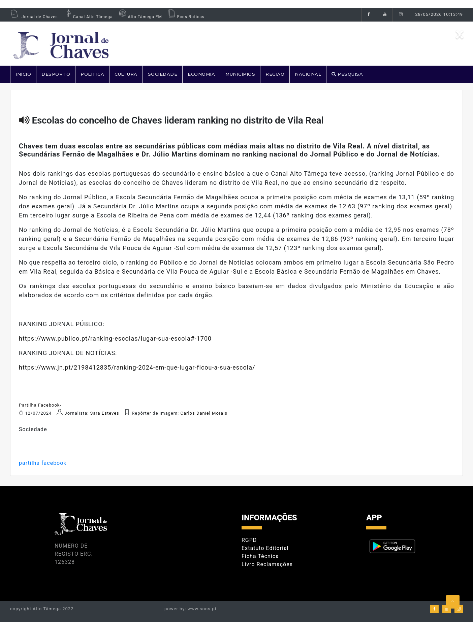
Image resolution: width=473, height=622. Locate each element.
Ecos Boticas (185, 16)
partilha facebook (42, 463)
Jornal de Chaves (34, 16)
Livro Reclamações (267, 564)
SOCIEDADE (163, 74)
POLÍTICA (92, 74)
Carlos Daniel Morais (203, 413)
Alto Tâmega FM (140, 16)
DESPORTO (55, 74)
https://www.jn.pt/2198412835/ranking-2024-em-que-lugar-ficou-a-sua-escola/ (137, 367)
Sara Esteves (105, 413)
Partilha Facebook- (40, 405)
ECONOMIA (201, 74)
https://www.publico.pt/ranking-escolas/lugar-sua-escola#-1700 (115, 338)
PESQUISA (347, 74)
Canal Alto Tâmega (88, 16)
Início (23, 74)
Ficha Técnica (260, 556)
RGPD (249, 540)
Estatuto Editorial (265, 548)
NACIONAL (308, 74)
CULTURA (126, 74)
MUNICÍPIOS (240, 74)
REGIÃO (274, 74)
